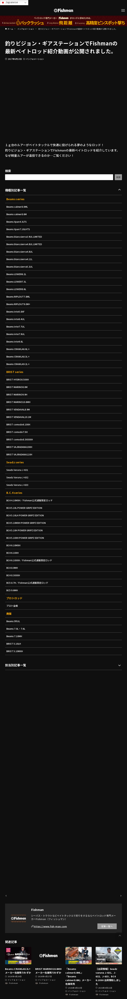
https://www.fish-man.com (50, 926)
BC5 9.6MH (12, 590)
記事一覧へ (107, 926)
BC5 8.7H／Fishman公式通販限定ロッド (28, 582)
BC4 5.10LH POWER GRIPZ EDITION (26, 515)
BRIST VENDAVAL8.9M (18, 409)
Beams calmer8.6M (17, 214)
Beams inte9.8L (15, 341)
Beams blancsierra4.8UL (20, 251)
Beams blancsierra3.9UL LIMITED (25, 236)
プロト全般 (12, 605)
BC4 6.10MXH (13, 545)
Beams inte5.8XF (15, 311)
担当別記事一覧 (15, 665)
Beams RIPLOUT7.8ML (18, 296)
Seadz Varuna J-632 (17, 477)
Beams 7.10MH (14, 636)
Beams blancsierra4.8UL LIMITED (25, 244)
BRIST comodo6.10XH (18, 424)
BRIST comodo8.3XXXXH (20, 439)
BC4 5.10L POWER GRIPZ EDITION (25, 507)
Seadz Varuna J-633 (17, 484)
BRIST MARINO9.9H (17, 394)
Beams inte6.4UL (16, 319)
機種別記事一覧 (15, 190)
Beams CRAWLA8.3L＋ (18, 356)
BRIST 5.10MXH (15, 651)
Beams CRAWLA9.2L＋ (18, 364)
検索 (8, 171)
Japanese (9, 2)
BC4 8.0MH (12, 567)
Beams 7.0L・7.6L (16, 628)
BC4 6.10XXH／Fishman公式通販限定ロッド (30, 560)
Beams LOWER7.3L (16, 281)
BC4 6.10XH (12, 552)
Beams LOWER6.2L (16, 274)
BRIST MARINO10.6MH (19, 402)
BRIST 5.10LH (14, 643)
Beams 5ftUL (13, 621)
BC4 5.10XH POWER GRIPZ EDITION (26, 537)
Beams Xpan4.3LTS (17, 221)
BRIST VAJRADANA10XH (20, 447)
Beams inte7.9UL (16, 334)
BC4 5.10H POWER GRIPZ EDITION (25, 530)
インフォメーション (35, 58)
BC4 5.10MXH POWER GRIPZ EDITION (27, 522)
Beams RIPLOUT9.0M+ (18, 304)
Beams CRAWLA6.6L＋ (18, 349)
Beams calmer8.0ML (17, 206)
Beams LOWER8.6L (16, 289)
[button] (119, 935)
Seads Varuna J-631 (17, 469)
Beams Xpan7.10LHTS (18, 229)
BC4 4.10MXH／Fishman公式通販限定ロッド (30, 500)
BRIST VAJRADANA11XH (20, 454)
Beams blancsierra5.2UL (20, 266)
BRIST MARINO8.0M (17, 387)
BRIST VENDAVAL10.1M (19, 417)
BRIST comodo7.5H (17, 432)
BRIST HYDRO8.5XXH (18, 379)
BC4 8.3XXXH (13, 575)
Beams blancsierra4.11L (20, 259)
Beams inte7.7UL (16, 326)
